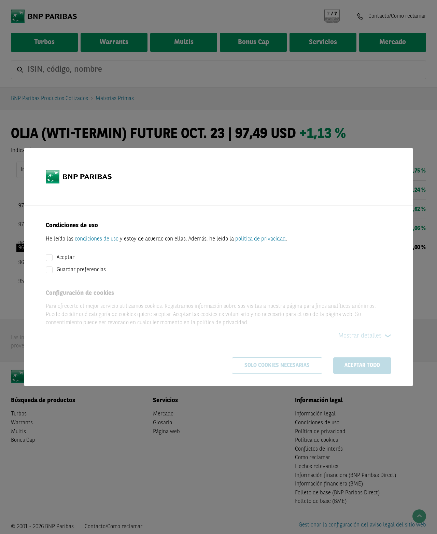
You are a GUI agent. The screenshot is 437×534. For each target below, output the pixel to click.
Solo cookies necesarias (277, 365)
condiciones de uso (96, 239)
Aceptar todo (362, 365)
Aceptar (65, 257)
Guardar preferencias (81, 270)
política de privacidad (260, 239)
